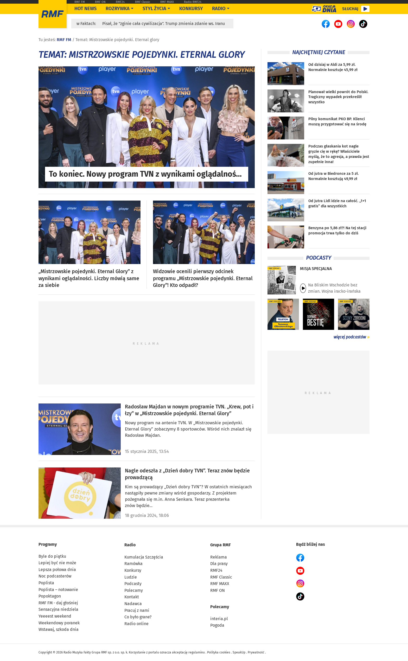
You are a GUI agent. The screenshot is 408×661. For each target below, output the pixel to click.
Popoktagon (50, 596)
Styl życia (154, 8)
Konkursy (191, 8)
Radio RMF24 (192, 2)
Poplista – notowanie (58, 589)
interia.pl (219, 618)
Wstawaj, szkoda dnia (59, 629)
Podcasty (133, 583)
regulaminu (196, 652)
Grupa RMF (220, 544)
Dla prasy (219, 563)
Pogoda (217, 625)
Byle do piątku (52, 556)
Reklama (218, 557)
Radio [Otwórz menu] (219, 8)
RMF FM (79, 2)
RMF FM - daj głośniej (58, 602)
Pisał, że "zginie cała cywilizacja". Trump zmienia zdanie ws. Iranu (163, 23)
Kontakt (131, 596)
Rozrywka (118, 8)
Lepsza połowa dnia (57, 569)
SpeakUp (239, 652)
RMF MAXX (167, 2)
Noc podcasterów (55, 576)
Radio (130, 544)
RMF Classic (142, 2)
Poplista (46, 582)
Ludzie (130, 577)
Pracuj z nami (136, 610)
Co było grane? (137, 616)
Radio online (136, 623)
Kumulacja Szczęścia (143, 557)
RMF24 (120, 2)
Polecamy (133, 590)
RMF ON (100, 2)
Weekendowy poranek (59, 622)
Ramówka (133, 563)
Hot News (85, 8)
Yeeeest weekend (55, 616)
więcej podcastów (350, 337)
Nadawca (133, 603)
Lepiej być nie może (57, 562)
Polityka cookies (218, 652)
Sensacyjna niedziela (58, 609)
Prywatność (256, 652)
